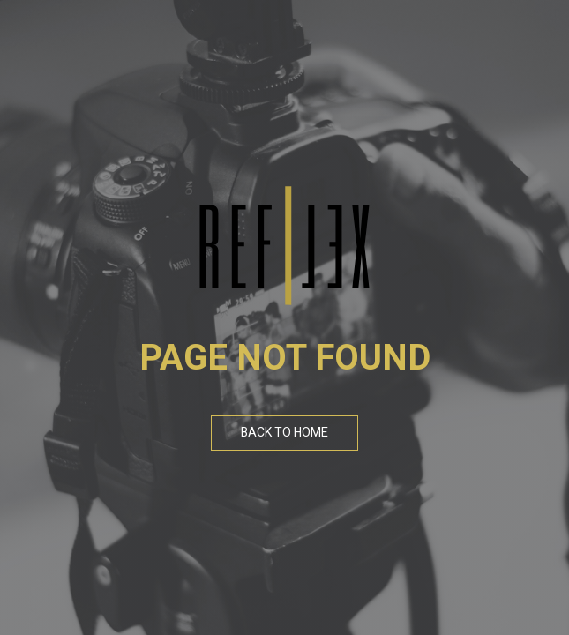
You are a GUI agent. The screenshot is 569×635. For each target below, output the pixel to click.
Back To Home (284, 432)
